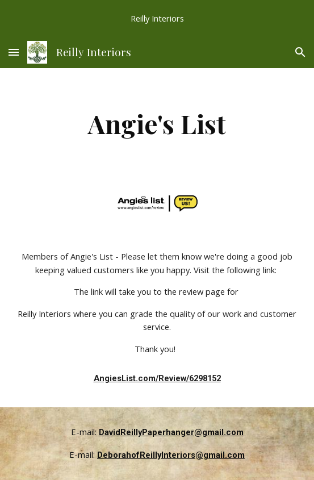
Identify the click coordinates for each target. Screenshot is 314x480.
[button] (13, 52)
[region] (157, 18)
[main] (157, 123)
